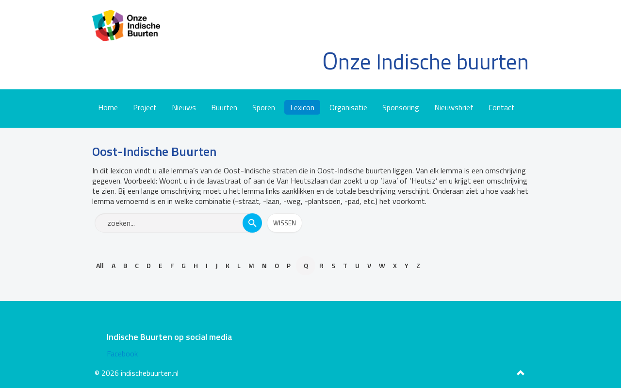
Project (145, 107)
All (100, 265)
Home (108, 107)
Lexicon (302, 107)
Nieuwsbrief (454, 107)
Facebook (122, 353)
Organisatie (348, 107)
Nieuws (184, 107)
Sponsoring (400, 107)
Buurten (224, 107)
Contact (502, 107)
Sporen (263, 107)
